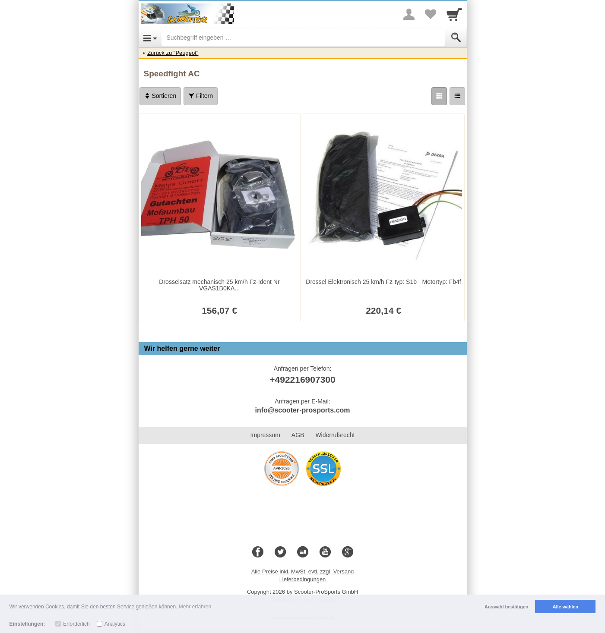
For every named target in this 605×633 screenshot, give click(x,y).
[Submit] (456, 37)
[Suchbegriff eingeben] (303, 37)
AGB (297, 434)
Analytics (115, 624)
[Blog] (302, 552)
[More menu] (409, 14)
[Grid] (439, 96)
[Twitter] (280, 552)
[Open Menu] (150, 37)
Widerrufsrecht (335, 434)
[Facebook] (258, 552)
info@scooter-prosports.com (302, 410)
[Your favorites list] (430, 14)
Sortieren (160, 95)
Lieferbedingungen (302, 579)
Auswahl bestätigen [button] (506, 606)
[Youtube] (325, 552)
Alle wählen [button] (565, 606)
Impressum (265, 434)
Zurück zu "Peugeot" (172, 53)
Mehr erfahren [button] (195, 607)
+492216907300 (302, 379)
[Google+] (347, 552)
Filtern (200, 95)
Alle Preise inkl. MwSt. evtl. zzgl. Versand (302, 571)
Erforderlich (76, 624)
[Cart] (454, 14)
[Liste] (457, 96)
